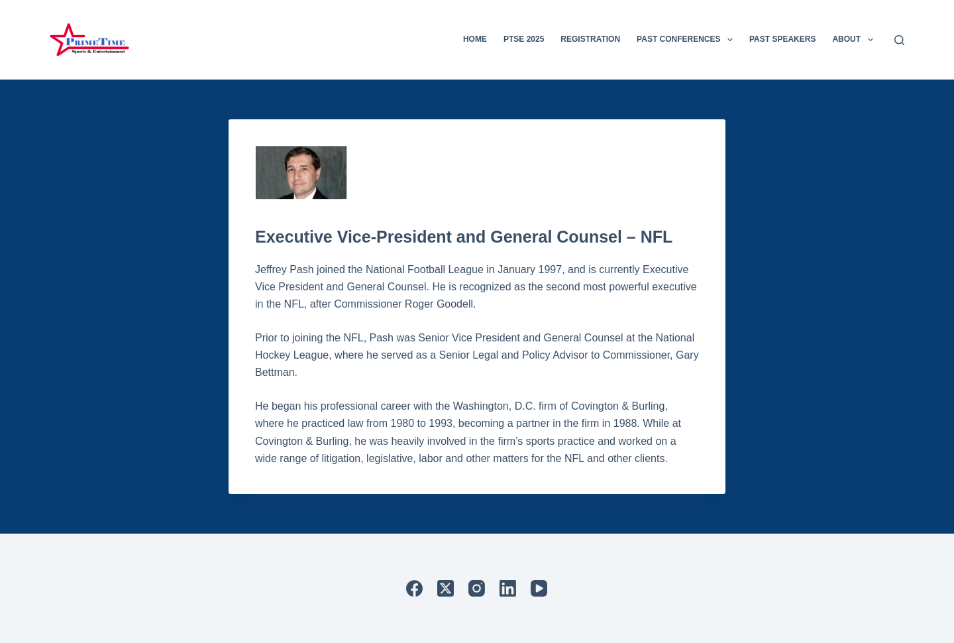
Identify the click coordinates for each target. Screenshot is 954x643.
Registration (590, 39)
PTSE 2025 (524, 39)
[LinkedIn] (508, 588)
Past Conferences (687, 40)
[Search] (899, 40)
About (855, 40)
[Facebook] (414, 588)
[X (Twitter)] (445, 588)
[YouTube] (539, 588)
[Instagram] (476, 588)
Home (475, 39)
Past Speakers (782, 39)
